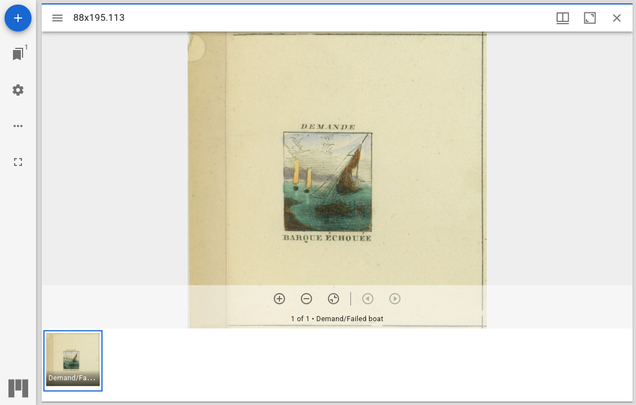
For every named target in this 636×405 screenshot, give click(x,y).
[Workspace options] (18, 126)
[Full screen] (18, 162)
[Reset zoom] (333, 298)
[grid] (337, 365)
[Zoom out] (306, 298)
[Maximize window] (589, 18)
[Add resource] (18, 18)
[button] (73, 361)
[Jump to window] (18, 54)
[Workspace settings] (18, 90)
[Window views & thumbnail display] (562, 18)
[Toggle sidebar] (57, 18)
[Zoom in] (279, 298)
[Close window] (616, 18)
